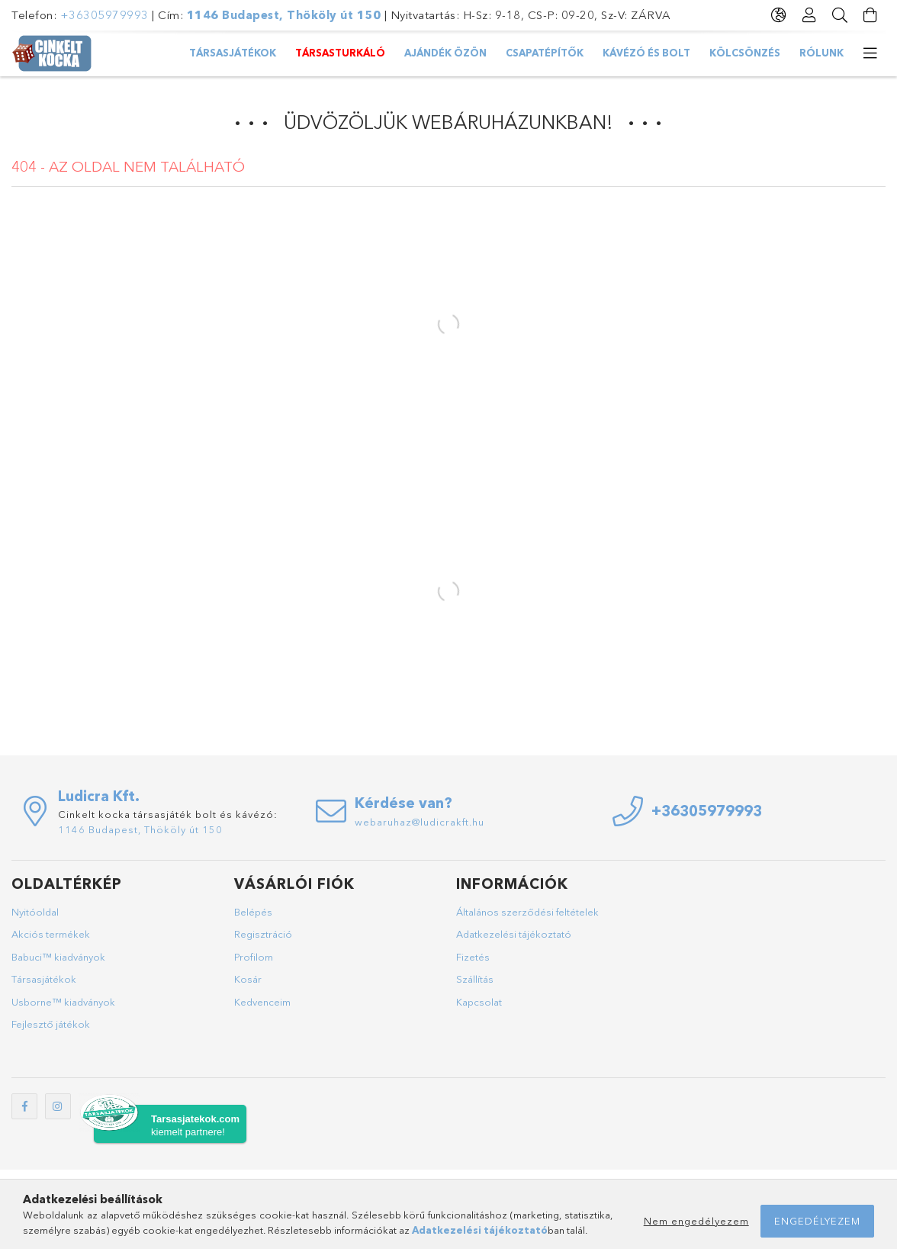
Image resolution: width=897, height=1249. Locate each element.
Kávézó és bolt (646, 53)
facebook (24, 1106)
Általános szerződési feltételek (527, 912)
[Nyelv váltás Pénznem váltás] (779, 15)
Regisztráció (263, 934)
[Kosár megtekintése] (870, 15)
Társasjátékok (232, 53)
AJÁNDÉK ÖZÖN (445, 53)
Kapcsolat (479, 1002)
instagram (58, 1106)
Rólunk (821, 53)
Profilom (253, 957)
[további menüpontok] (870, 53)
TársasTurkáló (340, 53)
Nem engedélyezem (696, 1221)
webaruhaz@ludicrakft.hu (419, 822)
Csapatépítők (545, 53)
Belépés (253, 912)
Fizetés (473, 957)
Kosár (248, 979)
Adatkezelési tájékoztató (513, 934)
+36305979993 (104, 15)
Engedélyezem (817, 1221)
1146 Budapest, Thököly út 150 (284, 15)
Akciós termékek (50, 934)
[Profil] (809, 15)
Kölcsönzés (744, 53)
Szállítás (475, 979)
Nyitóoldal (35, 912)
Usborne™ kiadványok (63, 1002)
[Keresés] (840, 15)
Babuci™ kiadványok (58, 957)
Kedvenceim (262, 1002)
